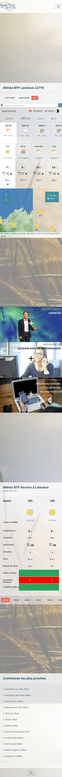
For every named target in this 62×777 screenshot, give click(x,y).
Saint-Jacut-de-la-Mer (17, 695)
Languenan (12, 756)
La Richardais (13, 737)
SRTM (58, 233)
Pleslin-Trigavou (15, 750)
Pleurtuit (11, 713)
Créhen (10, 725)
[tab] (5, 600)
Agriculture (24, 98)
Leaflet (5, 233)
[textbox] (33, 105)
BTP (34, 98)
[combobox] (32, 105)
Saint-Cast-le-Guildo (16, 731)
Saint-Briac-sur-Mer (16, 689)
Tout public (10, 98)
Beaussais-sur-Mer (15, 707)
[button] (37, 227)
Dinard (10, 719)
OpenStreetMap (44, 233)
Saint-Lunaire (13, 701)
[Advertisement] (31, 47)
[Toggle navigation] (58, 6)
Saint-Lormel (12, 743)
